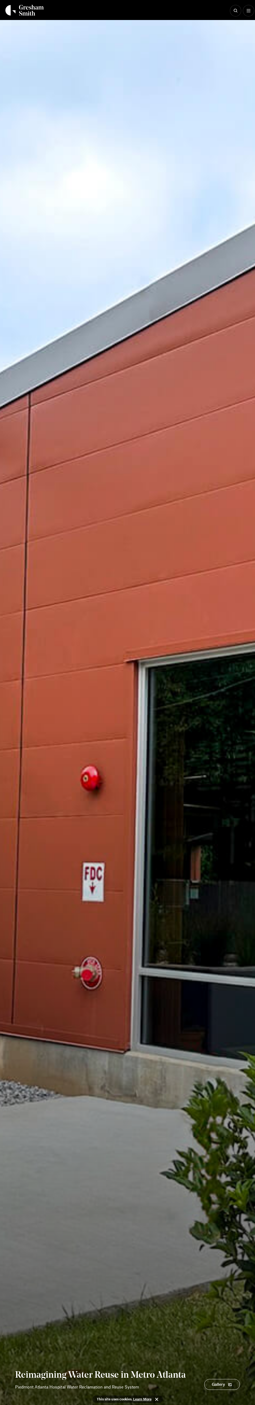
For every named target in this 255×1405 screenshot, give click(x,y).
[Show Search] (235, 11)
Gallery (218, 1384)
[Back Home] (24, 10)
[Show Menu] (248, 11)
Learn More (142, 1399)
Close (157, 1399)
